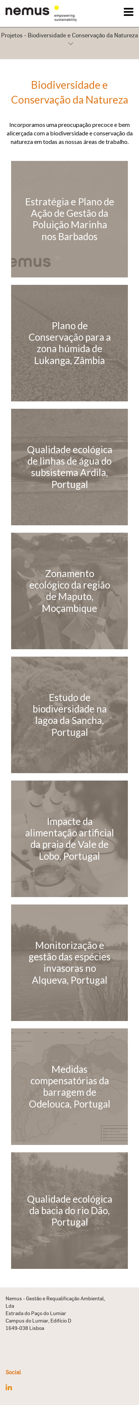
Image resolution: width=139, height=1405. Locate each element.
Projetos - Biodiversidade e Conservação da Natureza (69, 39)
